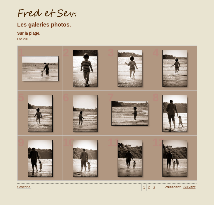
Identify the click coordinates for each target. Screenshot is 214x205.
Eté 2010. (24, 39)
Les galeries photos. (44, 25)
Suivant (189, 187)
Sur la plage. (28, 33)
